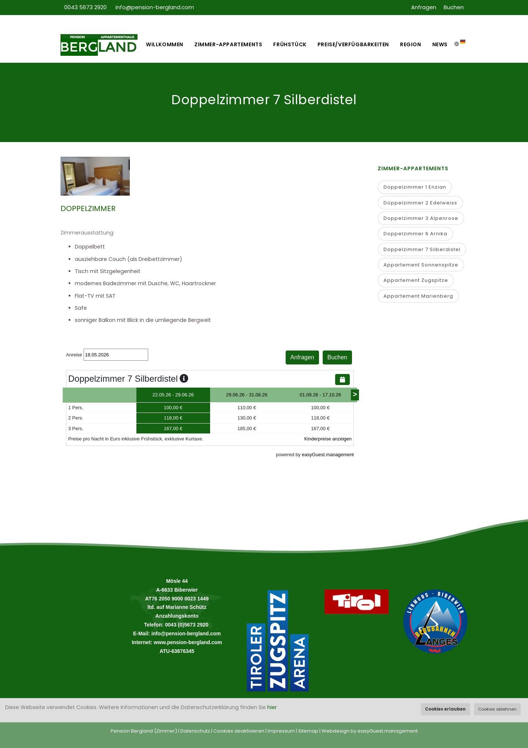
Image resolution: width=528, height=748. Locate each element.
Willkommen (164, 44)
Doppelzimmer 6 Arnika (415, 233)
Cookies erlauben (445, 709)
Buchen (454, 7)
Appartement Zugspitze (416, 280)
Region (410, 44)
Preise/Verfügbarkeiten (353, 44)
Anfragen (423, 7)
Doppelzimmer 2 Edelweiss (420, 202)
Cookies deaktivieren (238, 730)
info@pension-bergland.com (154, 7)
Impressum (281, 730)
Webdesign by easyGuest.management (370, 730)
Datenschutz (195, 730)
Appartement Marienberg (418, 296)
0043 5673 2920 (86, 7)
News (440, 44)
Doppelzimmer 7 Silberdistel (422, 249)
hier (272, 707)
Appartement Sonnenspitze (421, 264)
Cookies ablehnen (497, 709)
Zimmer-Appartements (228, 44)
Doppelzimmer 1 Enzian (415, 187)
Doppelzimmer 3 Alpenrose (421, 218)
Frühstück (289, 44)
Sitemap (308, 730)
